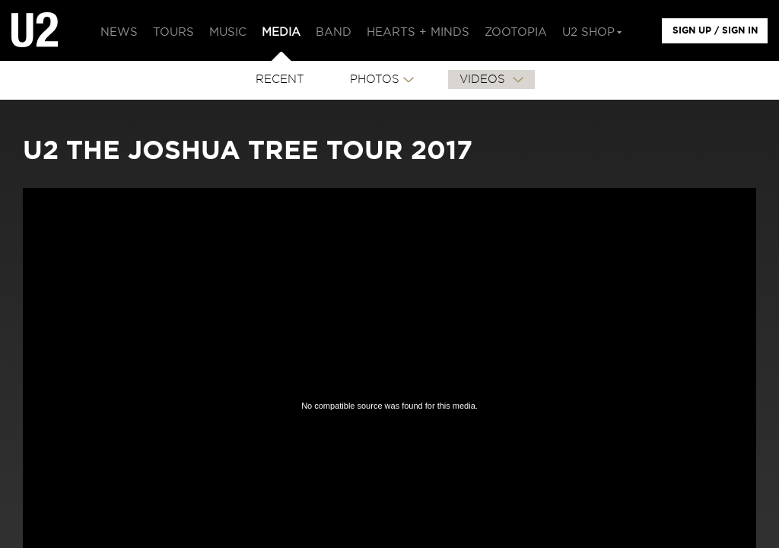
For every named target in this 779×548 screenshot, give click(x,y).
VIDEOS (484, 79)
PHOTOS (374, 79)
